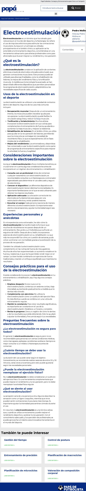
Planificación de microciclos (20, 470)
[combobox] (54, 8)
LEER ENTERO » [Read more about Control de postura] (53, 445)
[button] (56, 13)
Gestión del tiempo (15, 440)
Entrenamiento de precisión (20, 455)
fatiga (38, 119)
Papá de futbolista (7, 18)
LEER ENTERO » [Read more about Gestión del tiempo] (9, 445)
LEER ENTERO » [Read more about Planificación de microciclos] (9, 476)
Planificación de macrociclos (65, 455)
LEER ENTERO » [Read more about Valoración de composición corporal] (53, 478)
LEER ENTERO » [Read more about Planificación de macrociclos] (53, 460)
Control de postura (59, 440)
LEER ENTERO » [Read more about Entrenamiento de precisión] (9, 460)
